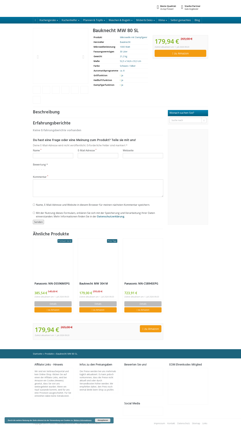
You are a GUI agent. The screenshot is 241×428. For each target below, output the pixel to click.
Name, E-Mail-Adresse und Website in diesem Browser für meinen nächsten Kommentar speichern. (91, 204)
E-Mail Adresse (87, 150)
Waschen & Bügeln (120, 20)
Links (204, 423)
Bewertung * (40, 164)
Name (37, 150)
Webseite (128, 150)
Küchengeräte (49, 20)
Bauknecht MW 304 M (93, 283)
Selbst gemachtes (181, 20)
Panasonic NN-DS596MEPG (52, 283)
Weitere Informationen (82, 420)
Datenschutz (183, 423)
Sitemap (196, 423)
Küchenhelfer (70, 20)
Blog (197, 20)
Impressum (159, 423)
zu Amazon (180, 53)
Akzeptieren (102, 420)
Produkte (49, 353)
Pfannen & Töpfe (94, 20)
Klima (162, 20)
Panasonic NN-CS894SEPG (141, 283)
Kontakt (171, 423)
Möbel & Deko (145, 20)
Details (53, 303)
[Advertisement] (188, 177)
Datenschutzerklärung (110, 216)
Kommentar (40, 177)
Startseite (37, 353)
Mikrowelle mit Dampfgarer (133, 37)
